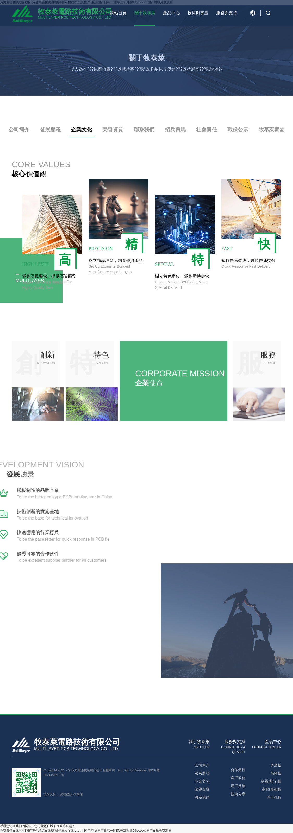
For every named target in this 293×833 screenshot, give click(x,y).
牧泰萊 (78, 794)
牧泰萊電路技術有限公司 (75, 11)
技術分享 (238, 794)
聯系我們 (144, 129)
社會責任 (206, 129)
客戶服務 (238, 778)
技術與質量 (198, 13)
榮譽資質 (112, 129)
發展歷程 (50, 129)
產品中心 (171, 13)
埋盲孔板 (274, 797)
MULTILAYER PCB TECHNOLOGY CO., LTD (74, 17)
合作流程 (238, 770)
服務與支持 (226, 13)
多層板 (275, 765)
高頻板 (275, 773)
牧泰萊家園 (272, 129)
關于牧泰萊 (144, 13)
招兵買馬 (175, 129)
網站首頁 (118, 13)
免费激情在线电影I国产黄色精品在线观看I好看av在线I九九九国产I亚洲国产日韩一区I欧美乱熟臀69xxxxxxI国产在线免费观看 (85, 830)
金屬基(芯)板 (271, 781)
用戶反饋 (238, 786)
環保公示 (237, 129)
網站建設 (66, 794)
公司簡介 (19, 129)
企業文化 (81, 129)
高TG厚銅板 (271, 789)
